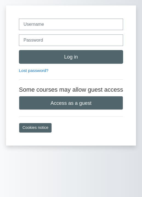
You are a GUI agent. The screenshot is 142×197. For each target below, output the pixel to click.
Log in (71, 57)
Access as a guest (71, 103)
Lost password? (34, 70)
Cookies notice (35, 127)
